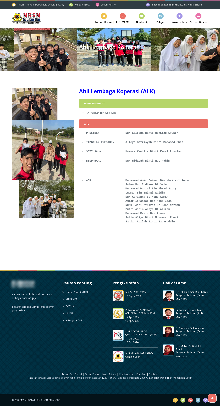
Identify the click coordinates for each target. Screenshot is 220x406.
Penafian (141, 374)
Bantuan (153, 374)
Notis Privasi (109, 374)
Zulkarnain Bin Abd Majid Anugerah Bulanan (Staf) (189, 311)
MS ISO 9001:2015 (135, 292)
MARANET (69, 299)
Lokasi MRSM (108, 4)
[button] (122, 18)
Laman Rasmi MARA (75, 292)
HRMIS (67, 313)
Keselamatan (126, 374)
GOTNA (68, 306)
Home (94, 54)
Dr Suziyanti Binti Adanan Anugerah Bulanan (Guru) (190, 329)
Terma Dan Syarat (72, 374)
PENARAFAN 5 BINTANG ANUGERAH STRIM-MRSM (140, 311)
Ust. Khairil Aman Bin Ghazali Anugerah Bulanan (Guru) (192, 293)
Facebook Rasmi (177, 4)
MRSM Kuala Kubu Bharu (139, 352)
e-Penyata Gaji (72, 320)
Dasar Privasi (92, 374)
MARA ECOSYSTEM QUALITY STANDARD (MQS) (141, 333)
